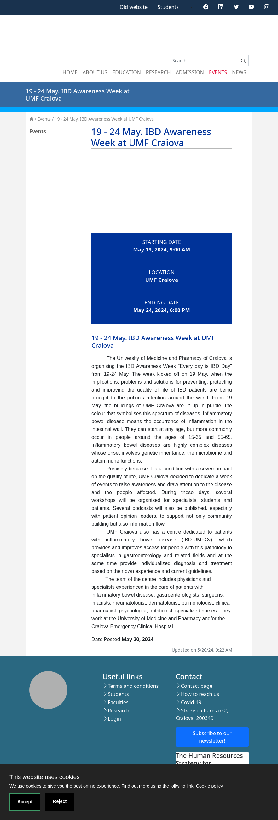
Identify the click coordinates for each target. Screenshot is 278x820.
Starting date (161, 242)
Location (162, 272)
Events (218, 72)
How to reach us (200, 694)
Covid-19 (191, 702)
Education (126, 72)
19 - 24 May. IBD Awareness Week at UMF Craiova (104, 119)
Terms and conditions (133, 685)
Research (158, 72)
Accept (24, 801)
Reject (60, 801)
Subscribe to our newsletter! (212, 737)
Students (168, 6)
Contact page (196, 685)
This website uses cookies (44, 777)
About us (95, 72)
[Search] (204, 60)
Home (70, 72)
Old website (134, 6)
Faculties (118, 702)
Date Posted (105, 639)
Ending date (162, 302)
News (239, 72)
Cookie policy (209, 785)
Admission (190, 72)
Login (114, 718)
